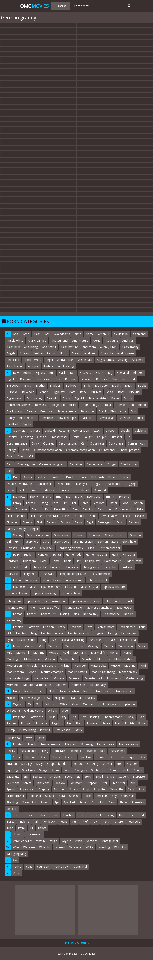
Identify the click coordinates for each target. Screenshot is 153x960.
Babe (83, 392)
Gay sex (12, 548)
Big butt (96, 392)
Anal (16, 334)
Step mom (117, 757)
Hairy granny (91, 567)
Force (84, 503)
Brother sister (98, 398)
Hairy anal (128, 554)
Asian (37, 334)
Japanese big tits (36, 601)
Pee (69, 723)
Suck (141, 789)
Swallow (60, 783)
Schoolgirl (98, 802)
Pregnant (19, 717)
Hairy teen (29, 574)
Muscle (115, 665)
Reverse (90, 751)
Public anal (13, 738)
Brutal (110, 392)
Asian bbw (13, 347)
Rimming (87, 744)
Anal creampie (37, 340)
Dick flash (97, 477)
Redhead (75, 751)
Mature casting (77, 672)
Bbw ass (40, 405)
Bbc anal (70, 379)
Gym (18, 541)
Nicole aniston (69, 691)
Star (104, 783)
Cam (10, 464)
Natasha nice (124, 691)
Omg (34, 6)
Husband (12, 567)
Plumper (26, 723)
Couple (101, 437)
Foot (125, 503)
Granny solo (61, 541)
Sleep (43, 757)
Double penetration (19, 484)
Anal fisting (49, 347)
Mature (29, 646)
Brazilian (124, 418)
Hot (78, 561)
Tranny (109, 815)
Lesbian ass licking (72, 640)
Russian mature (50, 744)
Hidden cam (133, 561)
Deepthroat (64, 484)
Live (53, 640)
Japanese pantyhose (99, 607)
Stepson (92, 783)
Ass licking (31, 347)
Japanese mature (114, 587)
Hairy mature (112, 561)
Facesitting (61, 509)
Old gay (52, 710)
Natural (76, 698)
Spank (55, 770)
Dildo (111, 477)
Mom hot (13, 685)
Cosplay (12, 437)
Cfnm (75, 437)
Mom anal (80, 652)
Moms (127, 652)
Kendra (129, 614)
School (78, 764)
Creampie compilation (80, 450)
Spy (26, 776)
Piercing (45, 730)
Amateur (103, 334)
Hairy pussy (92, 561)
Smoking (55, 776)
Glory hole (129, 541)
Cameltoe (76, 464)
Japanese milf (123, 601)
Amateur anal (59, 340)
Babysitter (87, 411)
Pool (118, 723)
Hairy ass (12, 574)
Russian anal (28, 751)
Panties (11, 723)
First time (36, 516)
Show (123, 802)
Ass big (123, 360)
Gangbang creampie (71, 548)
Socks (87, 796)
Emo (59, 496)
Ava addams (62, 334)
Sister (16, 757)
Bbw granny (34, 398)
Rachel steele (105, 744)
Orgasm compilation (121, 704)
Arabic (76, 353)
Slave (110, 776)
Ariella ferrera (32, 360)
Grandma (95, 535)
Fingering (12, 522)
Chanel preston (129, 450)
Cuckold (50, 430)
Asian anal (139, 334)
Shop (85, 789)
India (46, 580)
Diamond (100, 490)
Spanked (69, 802)
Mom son (54, 646)
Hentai (57, 554)
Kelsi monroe (111, 614)
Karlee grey (14, 620)
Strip (133, 783)
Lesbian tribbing (26, 633)
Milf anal (49, 659)
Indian (17, 580)
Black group (14, 411)
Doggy (95, 484)
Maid (65, 652)
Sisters (73, 789)
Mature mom (15, 672)
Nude (52, 691)
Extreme (123, 496)
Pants (40, 738)
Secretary (39, 776)
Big (110, 373)
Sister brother (15, 796)
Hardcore (13, 561)
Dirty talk (48, 490)
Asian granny (130, 347)
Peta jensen (62, 730)
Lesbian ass (129, 633)
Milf (40, 646)
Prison (142, 723)
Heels (67, 561)
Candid (25, 450)
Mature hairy (97, 685)
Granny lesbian (83, 541)
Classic (41, 437)
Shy (114, 796)
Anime (90, 334)
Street (27, 783)
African (24, 353)
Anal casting (66, 366)
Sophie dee (98, 770)
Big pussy (58, 392)
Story (88, 776)
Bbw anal (123, 373)
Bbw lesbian (106, 418)
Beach (99, 373)
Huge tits (56, 567)
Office (64, 704)
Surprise (44, 789)
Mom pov (103, 659)
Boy (58, 379)
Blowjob (86, 379)
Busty (66, 398)
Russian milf (117, 751)
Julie (32, 607)
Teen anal (94, 815)
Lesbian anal (128, 640)
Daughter (55, 477)
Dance (82, 477)
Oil (29, 704)
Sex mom (13, 783)
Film (75, 509)
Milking (64, 665)
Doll (21, 490)
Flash (65, 516)
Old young (13, 710)
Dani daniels (44, 484)
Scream (45, 802)
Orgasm (18, 704)
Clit (31, 456)
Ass (47, 334)
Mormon (74, 678)
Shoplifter (99, 789)
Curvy (35, 443)
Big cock (101, 379)
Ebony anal (94, 496)
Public (51, 717)
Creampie (19, 430)
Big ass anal (14, 398)
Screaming (29, 802)
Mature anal (125, 646)
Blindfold (12, 424)
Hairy (16, 554)
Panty (78, 730)
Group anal (28, 548)
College (11, 450)
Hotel (43, 561)
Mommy (38, 652)
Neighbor (61, 698)
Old (38, 704)
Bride (87, 385)
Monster (87, 659)
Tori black (48, 821)
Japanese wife (80, 601)
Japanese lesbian (17, 593)
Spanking (85, 757)
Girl (9, 541)
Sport (68, 776)
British (129, 385)
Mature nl (22, 652)
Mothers (60, 685)
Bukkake (12, 392)
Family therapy (16, 529)
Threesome (126, 815)
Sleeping (69, 757)
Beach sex (47, 411)
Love (89, 627)
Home (56, 561)
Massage (93, 646)
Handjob (43, 554)
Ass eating (111, 340)
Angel (49, 360)
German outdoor (109, 548)
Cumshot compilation (48, 450)
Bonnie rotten (125, 405)
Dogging (130, 484)
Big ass (40, 373)
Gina (91, 548)
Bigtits (26, 424)
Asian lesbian (15, 366)
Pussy (130, 717)
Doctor (27, 477)
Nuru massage (30, 698)
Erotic (79, 496)
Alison (63, 353)
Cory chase (116, 443)
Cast (9, 471)
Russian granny (128, 744)
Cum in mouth (137, 443)
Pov (83, 717)
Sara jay (26, 764)
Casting (64, 430)
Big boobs (13, 385)
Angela (11, 353)
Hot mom (29, 561)
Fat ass (51, 522)
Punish (129, 723)
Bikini (72, 405)
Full (9, 509)
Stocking (92, 764)
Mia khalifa (98, 652)
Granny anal (61, 535)
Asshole (49, 366)
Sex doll (12, 809)
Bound (138, 418)
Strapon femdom (58, 764)
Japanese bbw (71, 593)
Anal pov (33, 366)
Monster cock (94, 678)
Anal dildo (13, 360)
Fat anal (78, 516)
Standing (12, 802)
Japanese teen (16, 607)
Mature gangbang (103, 672)
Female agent (110, 516)
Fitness (27, 522)
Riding (44, 751)
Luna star (95, 640)
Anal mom (89, 347)
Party (63, 717)
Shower (107, 764)
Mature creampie (52, 672)
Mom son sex (128, 672)
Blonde (43, 392)
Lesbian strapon (78, 633)
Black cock (87, 418)
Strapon (12, 764)
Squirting (12, 770)
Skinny (56, 757)
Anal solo (107, 353)
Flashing (87, 509)
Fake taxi (52, 516)
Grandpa (135, 535)
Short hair (127, 796)
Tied (141, 815)
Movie (142, 646)
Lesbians (75, 627)
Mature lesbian (124, 659)
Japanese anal (89, 587)
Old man (50, 704)
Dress (10, 490)
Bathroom (72, 385)
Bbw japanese (67, 411)
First (39, 522)
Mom (16, 646)
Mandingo (13, 659)
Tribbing (23, 821)
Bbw (16, 373)
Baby (27, 385)
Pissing (94, 717)
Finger (34, 529)
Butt (133, 411)
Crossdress (97, 443)
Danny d (81, 484)
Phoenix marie (112, 717)
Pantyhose (36, 717)
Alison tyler (85, 360)
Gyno (46, 541)
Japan (33, 587)
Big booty (101, 385)
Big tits (11, 379)
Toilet (10, 821)
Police (106, 723)
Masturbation (68, 659)
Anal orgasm (125, 353)
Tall (35, 821)
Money (113, 652)
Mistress (58, 678)
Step (119, 764)
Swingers (81, 770)
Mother (108, 646)
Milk (9, 652)
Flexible (140, 516)
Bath (72, 392)
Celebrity (140, 430)
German (79, 535)
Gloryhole (32, 541)
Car (83, 443)
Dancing (63, 490)
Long (43, 640)
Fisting (43, 503)
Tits (74, 821)
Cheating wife (26, 464)
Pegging (57, 723)
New (47, 698)
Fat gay (65, 522)
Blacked (138, 373)
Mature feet (41, 678)
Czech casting (68, 443)
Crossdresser (58, 437)
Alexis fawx (121, 334)
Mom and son (74, 646)
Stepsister (139, 776)
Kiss (76, 614)
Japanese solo (73, 607)
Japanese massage (45, 593)
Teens (63, 821)
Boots (85, 405)
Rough (32, 744)
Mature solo (32, 659)
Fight (90, 522)
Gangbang (42, 535)
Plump (11, 730)
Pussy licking (27, 730)
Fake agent (105, 522)
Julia (107, 601)
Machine (129, 665)
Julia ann (70, 587)
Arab (26, 334)
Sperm (11, 789)
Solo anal (35, 796)
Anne (77, 334)
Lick (9, 633)
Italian (57, 580)
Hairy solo (39, 567)
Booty (128, 398)
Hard (115, 554)
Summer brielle (120, 770)
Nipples (11, 698)
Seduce (50, 796)
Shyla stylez (27, 789)
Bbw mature (118, 411)
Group (109, 535)
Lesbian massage (52, 633)
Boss (121, 392)
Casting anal (95, 464)
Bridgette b (57, 405)
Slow (112, 802)
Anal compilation (44, 353)
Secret (83, 802)
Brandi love (43, 379)
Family (17, 503)
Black (62, 373)
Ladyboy (33, 627)
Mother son (14, 665)
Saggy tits (13, 776)
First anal (21, 509)
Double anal (112, 484)
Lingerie (98, 633)
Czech (97, 430)
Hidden (28, 554)
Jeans (96, 601)
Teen (16, 815)
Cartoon (111, 430)
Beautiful (52, 398)
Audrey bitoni (108, 347)
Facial (127, 516)
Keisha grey (90, 614)
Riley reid (71, 744)
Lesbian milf (127, 627)
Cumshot (116, 437)
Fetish (120, 522)
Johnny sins (14, 601)
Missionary (49, 665)
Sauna (138, 770)
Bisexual (134, 392)
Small (99, 776)
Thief (84, 821)
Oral (101, 704)
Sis (78, 776)
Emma (110, 496)
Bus (51, 373)
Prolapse (41, 723)
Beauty (31, 411)
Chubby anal (107, 450)
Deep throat (81, 490)
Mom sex (80, 665)
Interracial (31, 580)
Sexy (131, 789)
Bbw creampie (66, 418)
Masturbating (134, 678)
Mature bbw (98, 665)
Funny (78, 522)
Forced (30, 503)
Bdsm (27, 373)
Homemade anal (96, 554)
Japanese (19, 587)
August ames (105, 360)
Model (32, 672)
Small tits (102, 796)
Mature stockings (18, 678)
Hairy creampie (100, 574)
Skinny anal (43, 783)
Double (124, 477)
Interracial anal (97, 580)
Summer (59, 789)
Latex (61, 627)
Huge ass (72, 567)
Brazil (102, 411)
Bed (132, 379)
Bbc (72, 373)
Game (121, 535)
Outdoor (88, 704)
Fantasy (134, 522)
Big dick (79, 398)
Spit (57, 802)
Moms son (78, 685)
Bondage (26, 379)
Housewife (47, 574)
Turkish (29, 815)
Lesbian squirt (26, 640)
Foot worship (124, 509)
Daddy (41, 477)
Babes (115, 398)
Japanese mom (51, 587)
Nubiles (90, 698)
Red (102, 751)
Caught (88, 437)
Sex (142, 757)
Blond (142, 405)
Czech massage (17, 443)
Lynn (10, 640)
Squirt (132, 757)
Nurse (40, 691)
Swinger (101, 757)
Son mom (76, 783)
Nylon (28, 691)
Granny (17, 535)
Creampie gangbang (52, 464)
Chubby (125, 430)
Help (25, 567)
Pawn (28, 738)
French (36, 509)
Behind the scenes (19, 405)
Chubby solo (129, 464)
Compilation (81, 430)
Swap (67, 770)
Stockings (28, 770)
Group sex (46, 548)
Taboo (42, 815)
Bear (108, 405)
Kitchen (32, 614)
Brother (40, 385)
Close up (48, 443)
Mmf (143, 665)
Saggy (43, 770)
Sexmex (132, 764)
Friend (92, 516)
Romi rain (59, 751)
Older (65, 710)
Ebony (34, 496)
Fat (74, 503)
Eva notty (19, 496)
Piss (73, 717)
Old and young (33, 710)
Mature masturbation (37, 685)
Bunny (11, 418)
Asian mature (69, 347)
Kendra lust (48, 614)
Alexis (96, 340)
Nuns (16, 691)
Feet (55, 503)
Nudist (87, 691)
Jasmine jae (58, 601)
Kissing (64, 614)
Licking (112, 633)
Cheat (21, 456)
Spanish (74, 796)
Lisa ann (48, 627)
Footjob (137, 503)
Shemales (137, 802)
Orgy (75, 704)
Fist (47, 509)
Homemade (73, 554)
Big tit (97, 405)
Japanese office (49, 607)
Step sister (118, 783)
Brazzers (85, 373)
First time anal (16, 516)
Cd (128, 437)
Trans (54, 815)
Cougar (111, 464)
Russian (18, 744)
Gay (29, 535)
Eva (68, 496)
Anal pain (128, 340)
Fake (140, 509)
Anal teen (90, 353)
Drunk (70, 477)
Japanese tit (124, 607)
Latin (142, 627)
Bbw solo (28, 392)
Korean (17, 614)
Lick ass (110, 640)
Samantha (116, 789)
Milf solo (32, 665)
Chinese (35, 430)
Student (123, 776)
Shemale (30, 757)
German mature (107, 541)
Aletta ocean (65, 360)
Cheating (27, 437)
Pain (141, 717)
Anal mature (80, 340)
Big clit (116, 385)
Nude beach (104, 691)
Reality (11, 751)
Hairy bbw (109, 567)
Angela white (15, 340)
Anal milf (137, 360)
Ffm (65, 503)
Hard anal (127, 567)
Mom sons (114, 678)
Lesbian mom (105, 627)
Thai (81, 815)
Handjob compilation (72, 574)
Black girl (55, 385)
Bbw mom (118, 379)
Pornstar (92, 723)
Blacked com (27, 418)
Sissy (39, 764)
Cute (10, 456)
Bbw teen (47, 418)
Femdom (98, 503)
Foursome (104, 509)
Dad (15, 477)
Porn (79, 723)
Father (113, 503)
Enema (46, 496)
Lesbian (18, 627)
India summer (74, 580)
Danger (33, 490)
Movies (53, 652)
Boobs (142, 385)
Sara (62, 796)
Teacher (68, 815)
